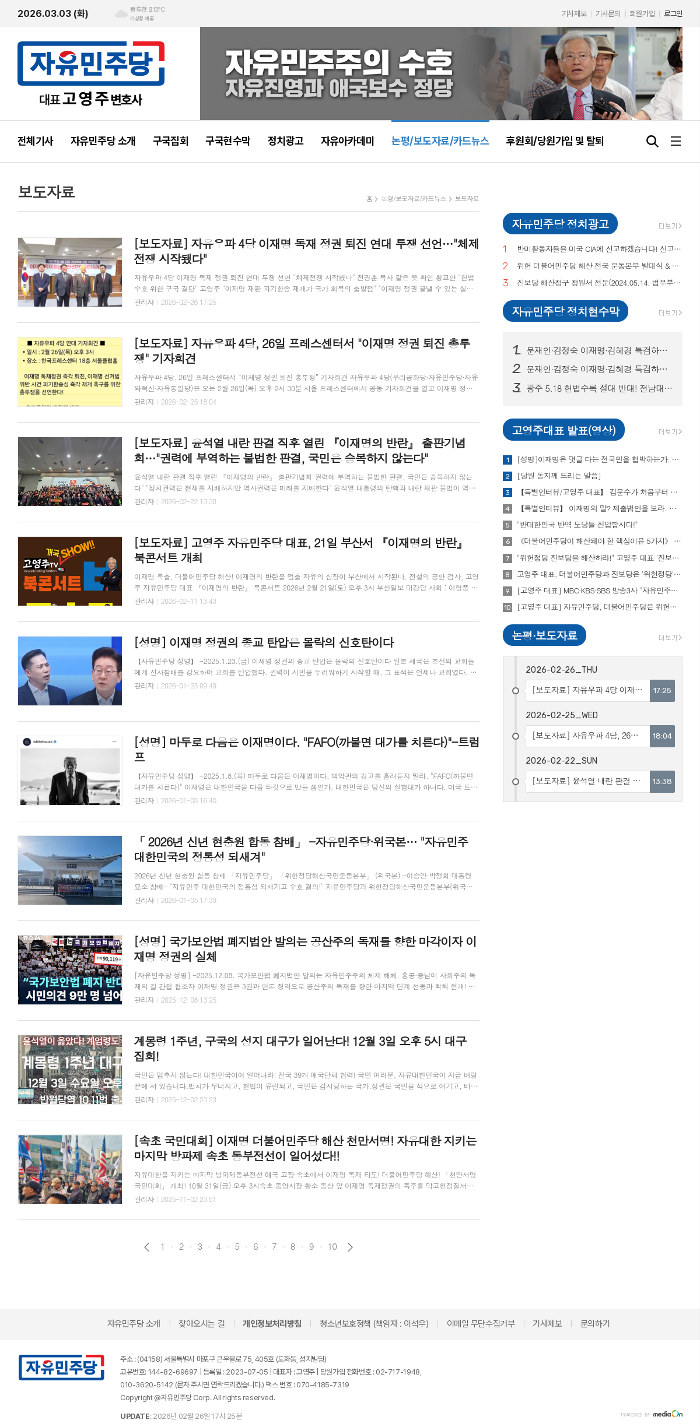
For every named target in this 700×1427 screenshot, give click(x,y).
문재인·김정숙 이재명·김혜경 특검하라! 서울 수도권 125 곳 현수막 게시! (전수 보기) (599, 369)
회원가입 (642, 13)
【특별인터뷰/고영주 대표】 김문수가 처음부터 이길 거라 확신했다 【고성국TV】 (599, 492)
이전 (146, 1247)
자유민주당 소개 (133, 1324)
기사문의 (608, 13)
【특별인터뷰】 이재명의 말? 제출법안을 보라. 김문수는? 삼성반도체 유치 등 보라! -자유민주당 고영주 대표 (599, 508)
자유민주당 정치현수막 (565, 311)
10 (332, 1246)
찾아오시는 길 (201, 1324)
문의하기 (595, 1324)
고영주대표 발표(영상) (563, 430)
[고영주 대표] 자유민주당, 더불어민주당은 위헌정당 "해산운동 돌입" (599, 607)
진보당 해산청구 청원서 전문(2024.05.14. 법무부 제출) (599, 283)
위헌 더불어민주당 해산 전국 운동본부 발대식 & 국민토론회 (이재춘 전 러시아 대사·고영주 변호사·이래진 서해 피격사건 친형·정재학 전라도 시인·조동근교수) (599, 266)
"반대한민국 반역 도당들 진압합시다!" (577, 524)
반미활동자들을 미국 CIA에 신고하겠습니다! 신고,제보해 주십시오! (599, 249)
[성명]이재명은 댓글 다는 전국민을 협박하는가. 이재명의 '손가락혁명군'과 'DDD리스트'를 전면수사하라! (599, 459)
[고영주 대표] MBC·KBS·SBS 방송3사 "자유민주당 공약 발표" (599, 590)
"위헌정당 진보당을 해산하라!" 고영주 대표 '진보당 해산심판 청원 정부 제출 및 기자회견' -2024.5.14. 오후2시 (599, 558)
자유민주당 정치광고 (560, 223)
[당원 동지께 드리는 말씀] (559, 475)
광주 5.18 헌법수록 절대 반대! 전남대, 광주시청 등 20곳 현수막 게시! (599, 388)
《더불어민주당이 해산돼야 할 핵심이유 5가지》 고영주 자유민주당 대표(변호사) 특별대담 (599, 541)
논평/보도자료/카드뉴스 (413, 198)
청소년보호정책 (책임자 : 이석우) (374, 1324)
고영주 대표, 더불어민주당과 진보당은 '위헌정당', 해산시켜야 (599, 574)
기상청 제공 (141, 19)
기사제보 (574, 13)
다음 (350, 1247)
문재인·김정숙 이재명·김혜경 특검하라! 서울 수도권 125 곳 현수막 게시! (599, 350)
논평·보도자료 (544, 635)
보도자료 (467, 198)
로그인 (673, 13)
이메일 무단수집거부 (481, 1324)
